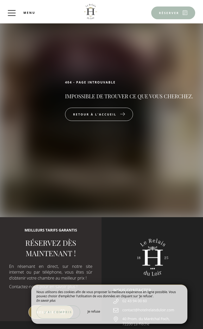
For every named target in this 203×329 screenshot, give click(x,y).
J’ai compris (58, 312)
